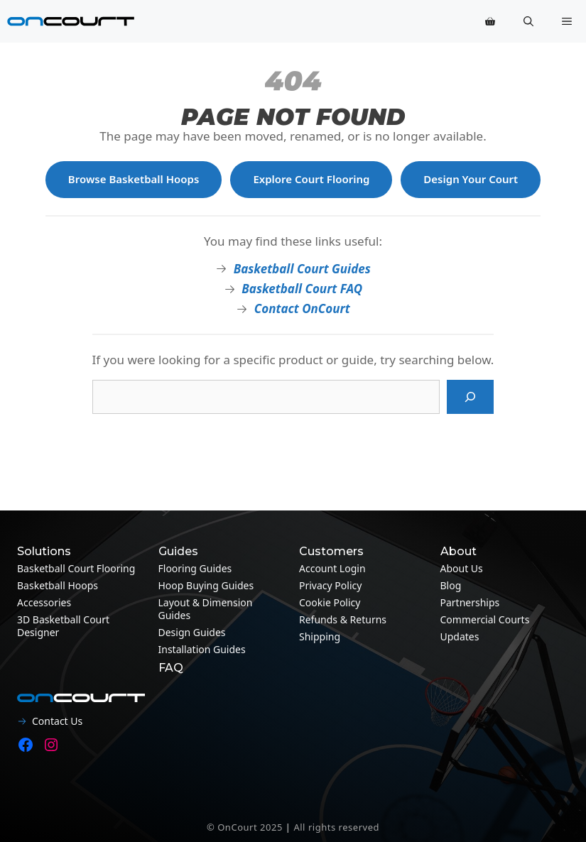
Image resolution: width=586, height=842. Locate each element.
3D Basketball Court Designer (63, 626)
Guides (178, 551)
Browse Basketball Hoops (134, 179)
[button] (528, 21)
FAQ (170, 667)
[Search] (470, 397)
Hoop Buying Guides (206, 585)
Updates (459, 636)
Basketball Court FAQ (302, 288)
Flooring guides (195, 568)
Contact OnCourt (302, 308)
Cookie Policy (329, 602)
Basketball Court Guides (302, 269)
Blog (451, 585)
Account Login (332, 568)
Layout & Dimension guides (205, 609)
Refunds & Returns (342, 619)
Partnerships (470, 602)
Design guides (192, 632)
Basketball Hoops (57, 585)
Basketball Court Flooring (76, 568)
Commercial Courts (485, 619)
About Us (461, 568)
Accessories (44, 602)
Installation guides (202, 649)
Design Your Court (470, 179)
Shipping (319, 636)
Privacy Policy (330, 585)
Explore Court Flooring (311, 179)
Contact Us (57, 721)
